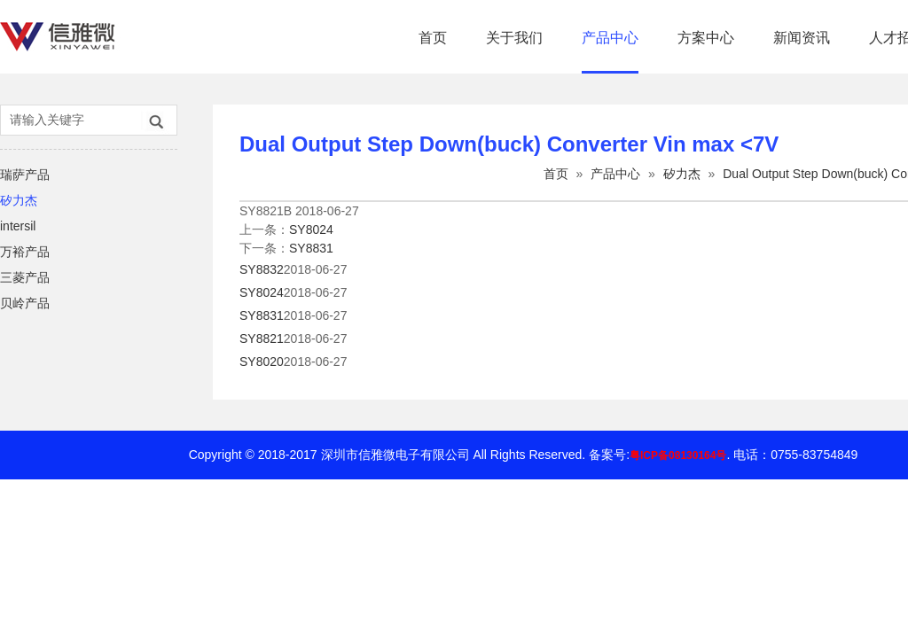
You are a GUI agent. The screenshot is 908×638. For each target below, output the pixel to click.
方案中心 (705, 37)
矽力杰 (18, 200)
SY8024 (311, 229)
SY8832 (261, 269)
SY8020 (261, 361)
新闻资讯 (801, 37)
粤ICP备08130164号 (678, 455)
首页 (433, 37)
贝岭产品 (25, 303)
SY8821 (261, 338)
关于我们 (514, 37)
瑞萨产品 (25, 174)
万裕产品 (25, 252)
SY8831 (311, 248)
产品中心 (610, 37)
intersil (17, 226)
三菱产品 (25, 277)
